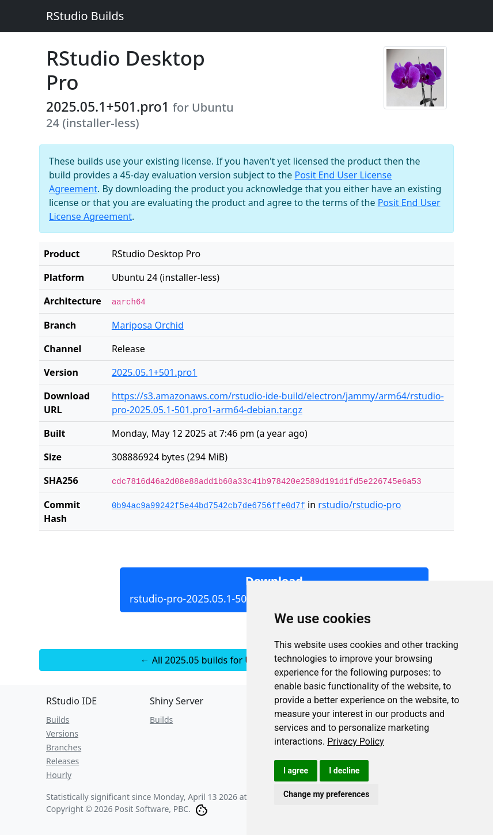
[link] (355, 741)
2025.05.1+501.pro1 (155, 372)
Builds (57, 719)
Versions (62, 733)
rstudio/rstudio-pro (359, 504)
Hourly (58, 774)
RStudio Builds (85, 16)
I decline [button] (344, 770)
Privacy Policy (355, 741)
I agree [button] (295, 770)
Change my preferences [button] (326, 794)
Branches (63, 747)
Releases (62, 761)
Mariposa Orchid (148, 325)
